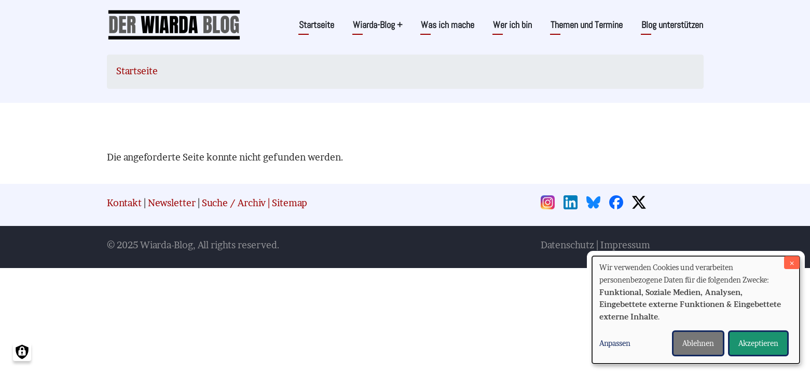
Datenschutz (567, 244)
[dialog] (696, 310)
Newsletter (172, 202)
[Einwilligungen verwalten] (22, 352)
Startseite (316, 25)
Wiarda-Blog (377, 25)
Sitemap (289, 202)
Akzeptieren (758, 343)
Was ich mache (447, 25)
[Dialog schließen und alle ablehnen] (792, 262)
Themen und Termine (587, 25)
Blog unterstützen (672, 25)
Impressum (625, 244)
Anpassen (614, 343)
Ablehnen (698, 343)
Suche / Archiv (234, 202)
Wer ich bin (512, 25)
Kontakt (124, 202)
